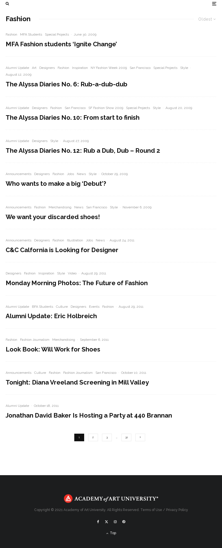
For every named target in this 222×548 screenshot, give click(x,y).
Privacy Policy (177, 510)
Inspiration (80, 68)
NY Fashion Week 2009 (109, 68)
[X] (106, 521)
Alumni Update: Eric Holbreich (51, 316)
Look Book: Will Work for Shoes (53, 349)
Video (72, 273)
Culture (62, 307)
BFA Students (42, 307)
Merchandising (60, 207)
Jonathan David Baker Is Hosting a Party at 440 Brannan (89, 415)
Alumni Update (17, 68)
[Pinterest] (123, 521)
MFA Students (31, 34)
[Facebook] (98, 521)
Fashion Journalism (34, 340)
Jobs (70, 174)
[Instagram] (115, 521)
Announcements (18, 174)
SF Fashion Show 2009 (105, 108)
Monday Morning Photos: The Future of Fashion (77, 283)
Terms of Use (151, 510)
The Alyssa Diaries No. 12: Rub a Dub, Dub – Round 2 (83, 150)
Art (34, 68)
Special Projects (57, 34)
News (81, 174)
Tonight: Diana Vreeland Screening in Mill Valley (77, 382)
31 (126, 437)
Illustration (75, 240)
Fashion (11, 34)
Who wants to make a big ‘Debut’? (56, 183)
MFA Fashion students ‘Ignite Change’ (61, 44)
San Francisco (140, 68)
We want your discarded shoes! (53, 216)
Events (94, 307)
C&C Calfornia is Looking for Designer (62, 250)
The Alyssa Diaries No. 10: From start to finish (73, 117)
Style (184, 68)
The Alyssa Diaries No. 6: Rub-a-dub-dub (66, 84)
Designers (47, 68)
